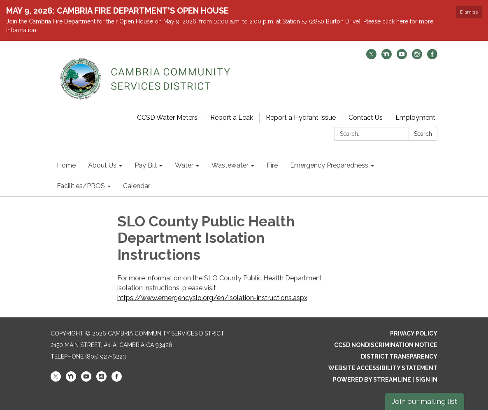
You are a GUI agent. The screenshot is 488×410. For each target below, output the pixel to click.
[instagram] (417, 57)
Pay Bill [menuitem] (146, 165)
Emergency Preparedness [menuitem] (329, 165)
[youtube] (402, 57)
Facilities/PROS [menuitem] (81, 186)
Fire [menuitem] (272, 165)
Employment (415, 117)
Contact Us (366, 117)
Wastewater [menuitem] (230, 165)
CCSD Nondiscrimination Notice (385, 345)
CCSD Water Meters (167, 117)
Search (423, 133)
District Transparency (399, 356)
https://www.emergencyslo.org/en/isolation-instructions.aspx (212, 298)
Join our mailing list (424, 401)
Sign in (426, 379)
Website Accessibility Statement (382, 368)
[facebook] (432, 57)
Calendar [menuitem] (136, 186)
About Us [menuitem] (102, 165)
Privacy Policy (413, 333)
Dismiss (469, 12)
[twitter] (371, 57)
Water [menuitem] (184, 165)
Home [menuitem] (66, 165)
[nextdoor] (386, 57)
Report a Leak (231, 117)
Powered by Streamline (372, 379)
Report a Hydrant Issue (301, 117)
